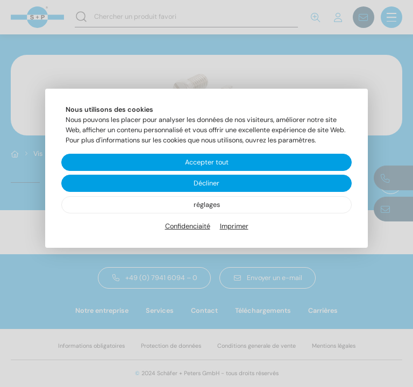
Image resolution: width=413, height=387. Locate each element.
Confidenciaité (187, 226)
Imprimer (234, 226)
